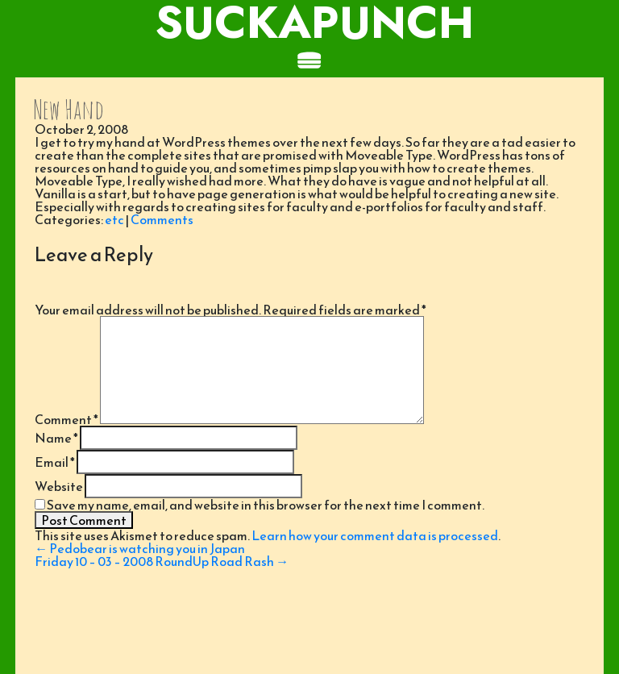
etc (114, 219)
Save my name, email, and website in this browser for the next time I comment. (265, 504)
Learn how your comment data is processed (374, 535)
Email (55, 462)
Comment (66, 419)
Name (56, 437)
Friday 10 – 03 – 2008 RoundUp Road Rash (162, 561)
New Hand (68, 109)
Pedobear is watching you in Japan (140, 548)
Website (59, 486)
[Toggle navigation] (309, 61)
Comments (162, 219)
